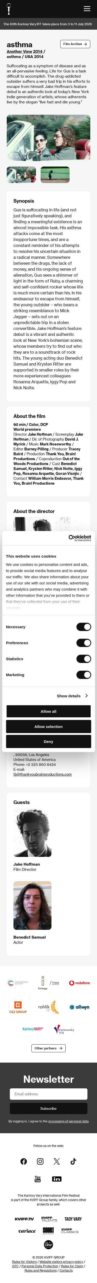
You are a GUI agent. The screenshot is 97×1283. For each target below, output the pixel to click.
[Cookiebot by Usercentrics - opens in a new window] (69, 538)
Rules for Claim (72, 1266)
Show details (69, 695)
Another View (19, 51)
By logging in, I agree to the (49, 1121)
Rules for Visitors (24, 1261)
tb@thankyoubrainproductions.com (42, 774)
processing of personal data (68, 1121)
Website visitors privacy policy (61, 1261)
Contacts (66, 1270)
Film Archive (72, 44)
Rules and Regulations (41, 1270)
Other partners (45, 1048)
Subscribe (48, 1108)
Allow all (48, 711)
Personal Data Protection (39, 1266)
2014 (37, 51)
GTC (15, 1266)
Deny (48, 741)
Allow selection (48, 726)
